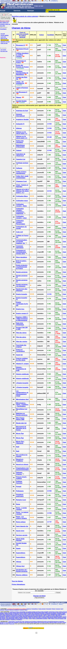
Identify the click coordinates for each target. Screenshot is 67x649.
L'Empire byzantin (22, 383)
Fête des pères (21, 337)
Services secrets (21, 535)
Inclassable (8, 615)
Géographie (48, 608)
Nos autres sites (4, 51)
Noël (17, 447)
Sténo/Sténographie (10, 618)
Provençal (22, 609)
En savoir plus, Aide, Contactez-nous (23, 621)
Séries (27, 618)
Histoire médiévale (22, 374)
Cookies (64, 622)
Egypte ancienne (21, 272)
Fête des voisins (21, 341)
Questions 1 (7, 619)
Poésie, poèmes (32, 617)
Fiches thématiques (18, 584)
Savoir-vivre (20, 531)
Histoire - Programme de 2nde (21, 369)
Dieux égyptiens (21, 257)
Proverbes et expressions (41, 617)
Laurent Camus (11, 621)
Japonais (58, 608)
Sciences (60, 617)
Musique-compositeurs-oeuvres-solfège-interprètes (17, 616)
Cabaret (18, 150)
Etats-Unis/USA (6, 614)
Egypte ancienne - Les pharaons (22, 285)
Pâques (18, 97)
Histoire (53, 608)
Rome (18, 504)
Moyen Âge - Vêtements (20, 442)
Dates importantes (36, 613)
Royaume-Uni (50, 617)
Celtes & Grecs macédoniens (21, 172)
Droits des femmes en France (22, 66)
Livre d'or (3, 37)
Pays (7, 617)
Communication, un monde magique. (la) (21, 241)
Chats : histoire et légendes (22, 185)
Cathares (19, 168)
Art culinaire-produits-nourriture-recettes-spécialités (37, 611)
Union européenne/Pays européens (40, 618)
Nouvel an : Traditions (20, 460)
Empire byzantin (21, 294)
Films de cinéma (13, 614)
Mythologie (30, 616)
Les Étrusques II (21, 92)
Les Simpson (49, 615)
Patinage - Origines (19, 473)
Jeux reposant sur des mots (28, 615)
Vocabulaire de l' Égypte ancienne (21, 570)
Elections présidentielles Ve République (22, 73)
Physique (21, 617)
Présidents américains (20, 495)
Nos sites (26, 2)
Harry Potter (58, 614)
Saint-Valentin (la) (22, 526)
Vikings (18, 561)
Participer (30, 10)
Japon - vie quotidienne (20, 82)
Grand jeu (29, 608)
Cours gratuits (5, 604)
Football (45, 614)
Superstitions (20, 553)
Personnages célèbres (13, 617)
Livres (53, 615)
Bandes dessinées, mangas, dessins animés (13, 612)
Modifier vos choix (4, 623)
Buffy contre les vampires (50, 612)
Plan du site (4, 38)
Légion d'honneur (22, 87)
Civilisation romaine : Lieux (21, 217)
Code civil (19, 232)
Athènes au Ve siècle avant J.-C (21, 132)
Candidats (50, 35)
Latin (62, 608)
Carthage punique (22, 163)
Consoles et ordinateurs (14, 613)
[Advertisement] (5, 67)
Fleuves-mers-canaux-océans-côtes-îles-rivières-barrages (30, 614)
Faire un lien (4, 43)
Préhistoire (20, 491)
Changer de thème (21, 28)
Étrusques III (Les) (22, 49)
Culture (54, 604)
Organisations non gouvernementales (22, 468)
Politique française (19, 482)
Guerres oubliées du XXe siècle (22, 359)
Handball (53, 614)
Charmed (59, 612)
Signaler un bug (5, 41)
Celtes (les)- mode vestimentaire (22, 176)
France (48, 614)
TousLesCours (10, 2)
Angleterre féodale (22, 119)
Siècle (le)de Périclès (20, 539)
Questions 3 (19, 619)
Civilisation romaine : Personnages (20, 222)
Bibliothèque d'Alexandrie (20, 146)
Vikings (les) (20, 566)
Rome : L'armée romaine (21, 508)
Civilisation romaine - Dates (21, 205)
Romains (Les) (21, 500)
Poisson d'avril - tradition (21, 477)
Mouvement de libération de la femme (21, 428)
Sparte (18, 548)
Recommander (5, 40)
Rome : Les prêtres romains (21, 517)
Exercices (17, 10)
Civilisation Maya (22, 196)
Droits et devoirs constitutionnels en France (21, 267)
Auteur (41, 35)
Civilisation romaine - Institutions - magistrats (20, 211)
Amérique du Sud (22, 110)
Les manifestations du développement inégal (22, 393)
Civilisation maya (22, 200)
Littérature (2, 609)
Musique (7, 609)
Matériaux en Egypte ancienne (21, 414)
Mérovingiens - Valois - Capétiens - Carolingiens (22, 404)
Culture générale (42, 608)
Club (64, 45)
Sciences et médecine (14, 609)
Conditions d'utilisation (37, 621)
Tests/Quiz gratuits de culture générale (25, 16)
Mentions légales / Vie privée (56, 622)
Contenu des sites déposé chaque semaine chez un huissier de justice (34, 622)
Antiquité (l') (20, 124)
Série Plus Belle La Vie (20, 618)
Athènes (19, 128)
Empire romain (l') (22, 313)
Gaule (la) (19, 355)
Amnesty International (20, 115)
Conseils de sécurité (47, 621)
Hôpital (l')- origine (22, 363)
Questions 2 (13, 619)
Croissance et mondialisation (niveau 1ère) (21, 252)
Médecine (36, 616)
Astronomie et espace (53, 611)
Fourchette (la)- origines (21, 346)
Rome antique (21, 522)
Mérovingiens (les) (22, 399)
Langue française (38, 615)
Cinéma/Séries (35, 608)
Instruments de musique (17, 615)
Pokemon (26, 617)
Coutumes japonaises (20, 246)
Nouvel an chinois (22, 464)
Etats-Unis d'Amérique (20, 323)
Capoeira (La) (20, 159)
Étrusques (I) (20, 45)
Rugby (55, 617)
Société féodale (21, 101)
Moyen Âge (20, 433)
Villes (49, 618)
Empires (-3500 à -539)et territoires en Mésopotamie (22, 318)
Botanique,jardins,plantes (39, 612)
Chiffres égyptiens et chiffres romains (22, 55)
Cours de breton (23, 613)
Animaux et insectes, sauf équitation (18, 611)
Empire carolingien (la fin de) (22, 303)
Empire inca (20, 309)
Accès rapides (4, 35)
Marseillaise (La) (21, 409)
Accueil (2, 10)
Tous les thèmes (17, 581)
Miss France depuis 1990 (20, 418)
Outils (19, 2)
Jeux (2, 2)
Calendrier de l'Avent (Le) (20, 154)
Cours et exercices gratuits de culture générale (22, 35)
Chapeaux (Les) (21, 181)
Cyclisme (29, 613)
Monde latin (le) (21, 423)
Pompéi (18, 486)
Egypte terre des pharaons (21, 289)
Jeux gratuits (3, 49)
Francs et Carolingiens (20, 350)
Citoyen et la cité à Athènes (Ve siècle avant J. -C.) (22, 191)
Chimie (6, 613)
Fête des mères (21, 332)
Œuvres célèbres (22, 575)
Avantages (3, 29)
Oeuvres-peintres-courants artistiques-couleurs (52, 616)
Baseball (26, 612)
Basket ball (30, 612)
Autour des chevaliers (20, 141)
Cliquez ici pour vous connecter (6, 17)
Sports (26, 609)
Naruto (40, 616)
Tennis (30, 618)
